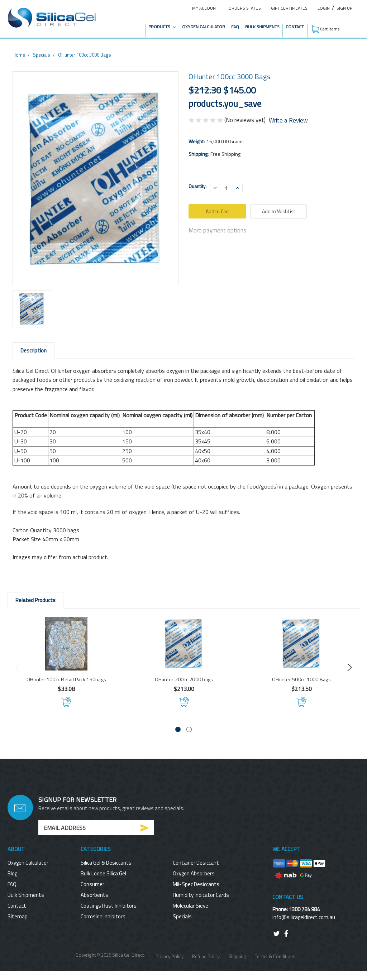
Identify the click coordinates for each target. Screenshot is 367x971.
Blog (12, 873)
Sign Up (344, 8)
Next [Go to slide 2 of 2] (348, 667)
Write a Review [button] (288, 120)
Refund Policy (206, 956)
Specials (41, 54)
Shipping (237, 956)
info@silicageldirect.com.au (303, 917)
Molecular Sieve (190, 906)
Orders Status (244, 8)
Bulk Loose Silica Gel (103, 873)
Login (324, 8)
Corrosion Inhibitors (103, 916)
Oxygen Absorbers (194, 873)
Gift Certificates (289, 8)
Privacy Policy (170, 956)
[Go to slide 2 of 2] (189, 729)
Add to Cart (66, 702)
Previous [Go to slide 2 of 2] (18, 667)
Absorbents (94, 895)
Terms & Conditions (275, 956)
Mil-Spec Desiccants (196, 884)
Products (162, 27)
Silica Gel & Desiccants (106, 863)
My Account (205, 8)
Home (19, 54)
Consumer (92, 884)
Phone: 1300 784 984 (296, 909)
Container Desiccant (196, 863)
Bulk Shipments (262, 27)
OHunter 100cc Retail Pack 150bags (66, 679)
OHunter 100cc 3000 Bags (84, 54)
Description (33, 350)
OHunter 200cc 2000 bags (184, 679)
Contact (295, 27)
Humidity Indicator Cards (201, 895)
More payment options (217, 230)
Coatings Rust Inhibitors (109, 906)
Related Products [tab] (35, 600)
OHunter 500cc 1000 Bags (301, 679)
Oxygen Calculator (203, 27)
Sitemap (18, 916)
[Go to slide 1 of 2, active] (178, 729)
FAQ (235, 27)
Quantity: (197, 186)
